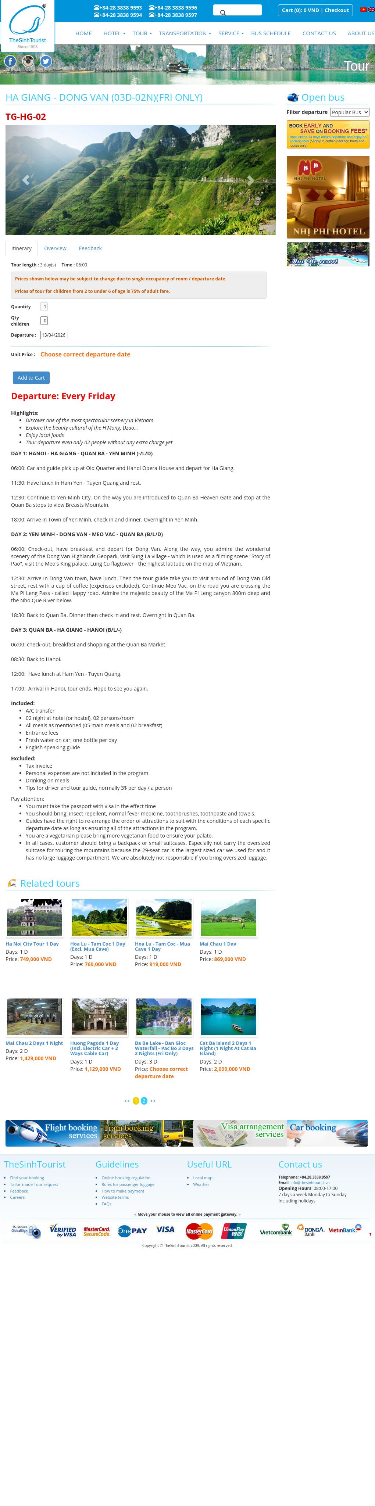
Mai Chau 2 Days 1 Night (34, 1043)
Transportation (183, 33)
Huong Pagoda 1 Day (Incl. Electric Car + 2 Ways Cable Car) (94, 1048)
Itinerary (21, 248)
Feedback (90, 248)
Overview (55, 248)
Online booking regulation (126, 1177)
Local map (203, 1177)
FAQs (106, 1203)
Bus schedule (271, 33)
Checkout (337, 10)
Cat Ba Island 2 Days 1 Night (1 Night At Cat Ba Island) (228, 1048)
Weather (201, 1184)
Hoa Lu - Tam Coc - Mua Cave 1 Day (162, 946)
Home (83, 33)
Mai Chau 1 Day (218, 943)
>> (153, 1100)
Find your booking (27, 1177)
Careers (17, 1197)
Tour (140, 33)
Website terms (115, 1197)
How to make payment (123, 1191)
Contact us (319, 33)
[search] (228, 13)
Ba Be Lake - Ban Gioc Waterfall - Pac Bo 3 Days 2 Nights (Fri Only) (164, 1048)
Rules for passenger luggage (128, 1184)
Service (228, 33)
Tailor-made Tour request (34, 1184)
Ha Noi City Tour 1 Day (32, 943)
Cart (287, 10)
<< (127, 1100)
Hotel (112, 33)
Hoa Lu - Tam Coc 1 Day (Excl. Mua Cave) (97, 946)
